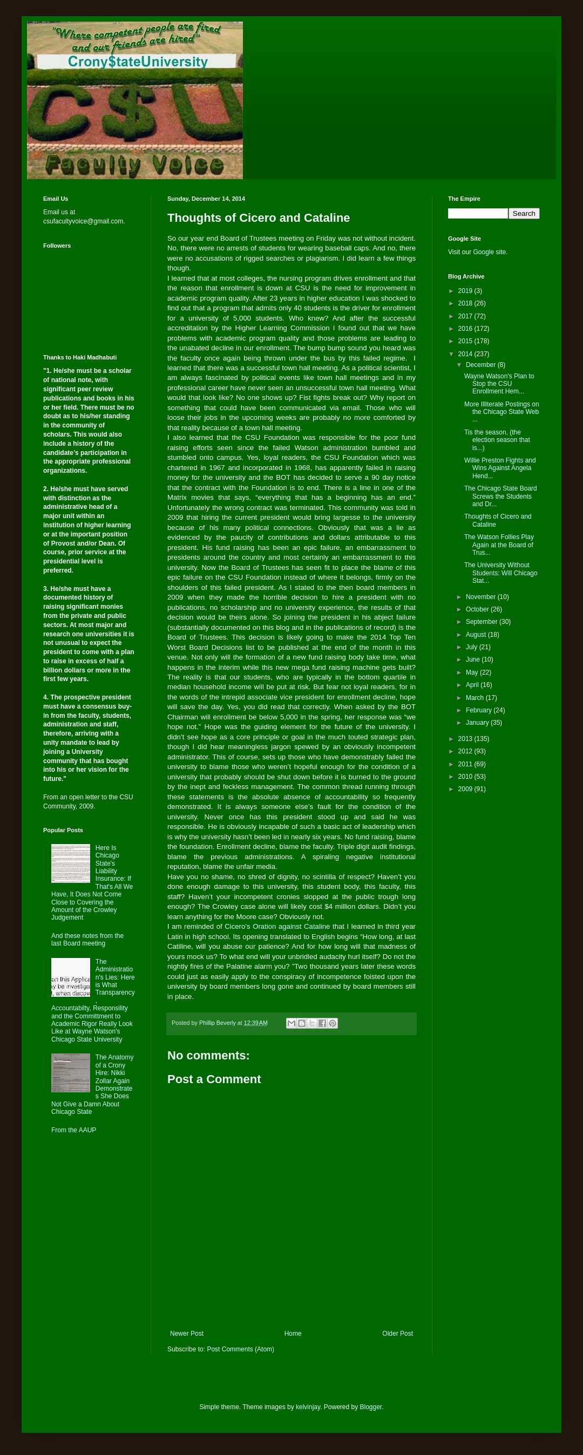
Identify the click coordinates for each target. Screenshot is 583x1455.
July (472, 647)
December (482, 365)
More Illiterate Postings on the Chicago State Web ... (501, 412)
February (479, 710)
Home (293, 1333)
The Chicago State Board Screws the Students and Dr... (500, 496)
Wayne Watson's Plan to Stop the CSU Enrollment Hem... (499, 384)
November (482, 597)
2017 (466, 316)
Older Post (397, 1333)
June (474, 659)
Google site (489, 252)
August (477, 634)
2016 (466, 328)
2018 (466, 303)
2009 (466, 789)
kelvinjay (308, 1407)
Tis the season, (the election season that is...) (497, 440)
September (482, 621)
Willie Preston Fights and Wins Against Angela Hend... (500, 468)
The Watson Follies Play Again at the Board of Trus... (499, 544)
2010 (466, 776)
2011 (466, 764)
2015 (466, 341)
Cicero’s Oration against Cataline (277, 926)
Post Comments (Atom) (240, 1349)
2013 (466, 739)
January (478, 722)
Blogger (371, 1407)
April (473, 685)
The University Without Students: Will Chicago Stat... (501, 572)
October (478, 609)
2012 (466, 751)
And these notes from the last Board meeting (87, 939)
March (476, 698)
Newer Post (187, 1333)
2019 (466, 291)
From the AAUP (73, 1130)
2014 (466, 354)
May (473, 672)
